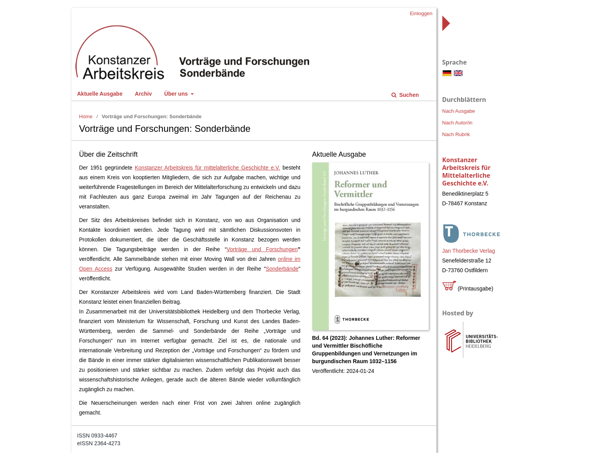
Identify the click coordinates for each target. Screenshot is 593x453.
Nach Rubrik (456, 134)
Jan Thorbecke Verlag (468, 251)
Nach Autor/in (457, 123)
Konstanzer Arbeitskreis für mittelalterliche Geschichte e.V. (207, 167)
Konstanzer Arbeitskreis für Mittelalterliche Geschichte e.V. (466, 171)
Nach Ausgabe (458, 111)
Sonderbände (282, 269)
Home (86, 116)
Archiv (143, 94)
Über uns (177, 94)
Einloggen (421, 13)
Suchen (408, 95)
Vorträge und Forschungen (261, 249)
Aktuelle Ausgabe (100, 94)
